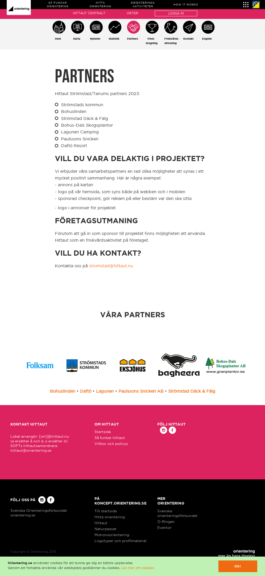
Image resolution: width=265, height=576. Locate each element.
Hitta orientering (109, 517)
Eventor (164, 527)
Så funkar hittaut (109, 438)
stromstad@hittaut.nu (111, 265)
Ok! (237, 566)
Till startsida (105, 511)
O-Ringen (166, 522)
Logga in (176, 13)
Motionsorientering (111, 535)
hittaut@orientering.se (30, 450)
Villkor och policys (111, 444)
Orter (132, 13)
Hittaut (100, 523)
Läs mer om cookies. (137, 568)
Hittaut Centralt (89, 13)
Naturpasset (105, 529)
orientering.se (22, 515)
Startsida (102, 432)
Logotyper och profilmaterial (120, 541)
